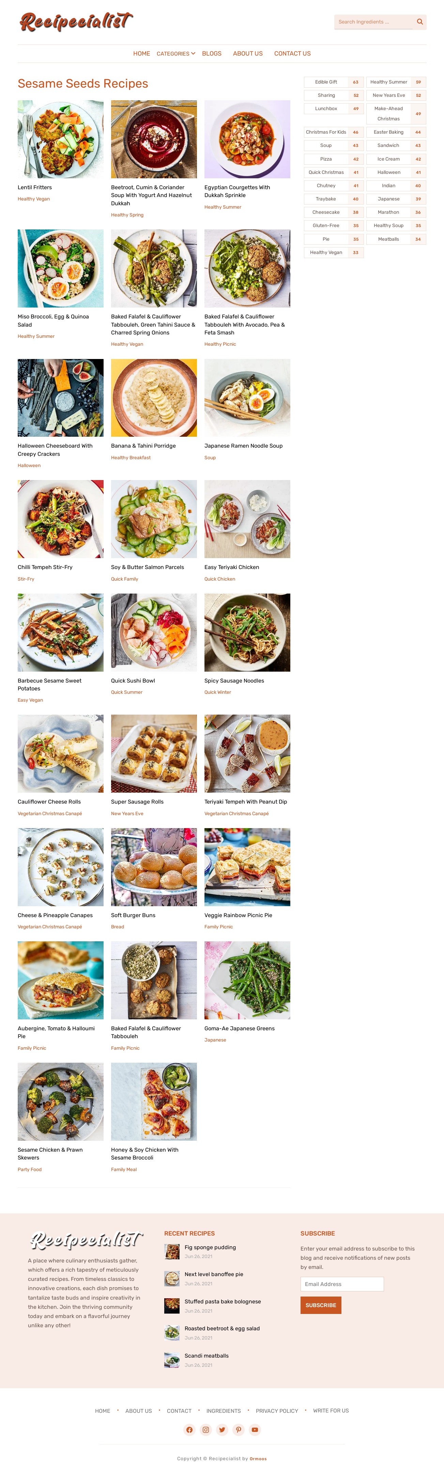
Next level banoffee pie (214, 1282)
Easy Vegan (30, 700)
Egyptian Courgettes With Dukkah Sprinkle (240, 191)
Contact (179, 1419)
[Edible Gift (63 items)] (334, 82)
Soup (210, 465)
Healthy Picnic (220, 344)
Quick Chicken (219, 579)
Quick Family (124, 579)
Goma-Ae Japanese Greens (243, 1036)
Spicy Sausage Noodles (237, 680)
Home (141, 53)
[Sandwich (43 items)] (396, 145)
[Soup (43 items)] (334, 145)
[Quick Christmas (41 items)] (334, 172)
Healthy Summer (222, 207)
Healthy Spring (127, 215)
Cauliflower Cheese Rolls (52, 801)
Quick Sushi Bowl (135, 680)
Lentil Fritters (37, 187)
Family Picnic (218, 935)
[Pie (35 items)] (334, 239)
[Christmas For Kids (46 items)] (334, 132)
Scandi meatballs (207, 1363)
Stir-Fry (26, 579)
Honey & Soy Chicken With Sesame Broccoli (148, 1161)
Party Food (30, 1177)
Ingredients (223, 1419)
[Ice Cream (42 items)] (396, 159)
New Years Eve (127, 814)
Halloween (29, 465)
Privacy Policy (277, 1419)
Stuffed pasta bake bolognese (223, 1309)
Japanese (215, 1048)
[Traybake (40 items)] (334, 199)
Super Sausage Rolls (140, 801)
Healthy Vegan (34, 199)
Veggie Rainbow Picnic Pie (241, 923)
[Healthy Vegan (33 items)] (334, 252)
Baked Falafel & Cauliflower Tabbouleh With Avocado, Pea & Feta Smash (245, 324)
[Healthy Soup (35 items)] (396, 225)
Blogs (211, 53)
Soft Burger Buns (135, 923)
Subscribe (321, 1313)
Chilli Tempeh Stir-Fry (48, 567)
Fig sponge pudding (210, 1255)
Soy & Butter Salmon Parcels (151, 567)
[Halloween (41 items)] (396, 172)
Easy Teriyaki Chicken (234, 567)
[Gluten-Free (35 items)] (334, 225)
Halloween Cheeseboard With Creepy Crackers (59, 449)
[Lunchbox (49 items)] (334, 108)
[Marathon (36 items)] (396, 212)
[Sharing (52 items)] (334, 95)
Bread (117, 935)
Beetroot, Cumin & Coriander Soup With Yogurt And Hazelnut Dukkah (151, 195)
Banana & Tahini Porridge (146, 445)
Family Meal (124, 1177)
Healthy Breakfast (131, 458)
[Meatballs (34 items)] (396, 239)
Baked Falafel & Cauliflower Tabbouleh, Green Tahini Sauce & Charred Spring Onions (154, 324)
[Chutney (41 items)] (334, 185)
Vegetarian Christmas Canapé (50, 814)
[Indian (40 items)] (396, 185)
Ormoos (258, 1466)
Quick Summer (126, 692)
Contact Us (292, 53)
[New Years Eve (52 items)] (396, 95)
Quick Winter (217, 692)
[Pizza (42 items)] (334, 159)
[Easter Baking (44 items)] (396, 132)
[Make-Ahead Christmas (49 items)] (396, 113)
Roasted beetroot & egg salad (222, 1336)
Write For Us (331, 1419)
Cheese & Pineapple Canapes (59, 923)
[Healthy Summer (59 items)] (396, 82)
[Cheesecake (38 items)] (334, 212)
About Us (248, 53)
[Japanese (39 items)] (396, 199)
